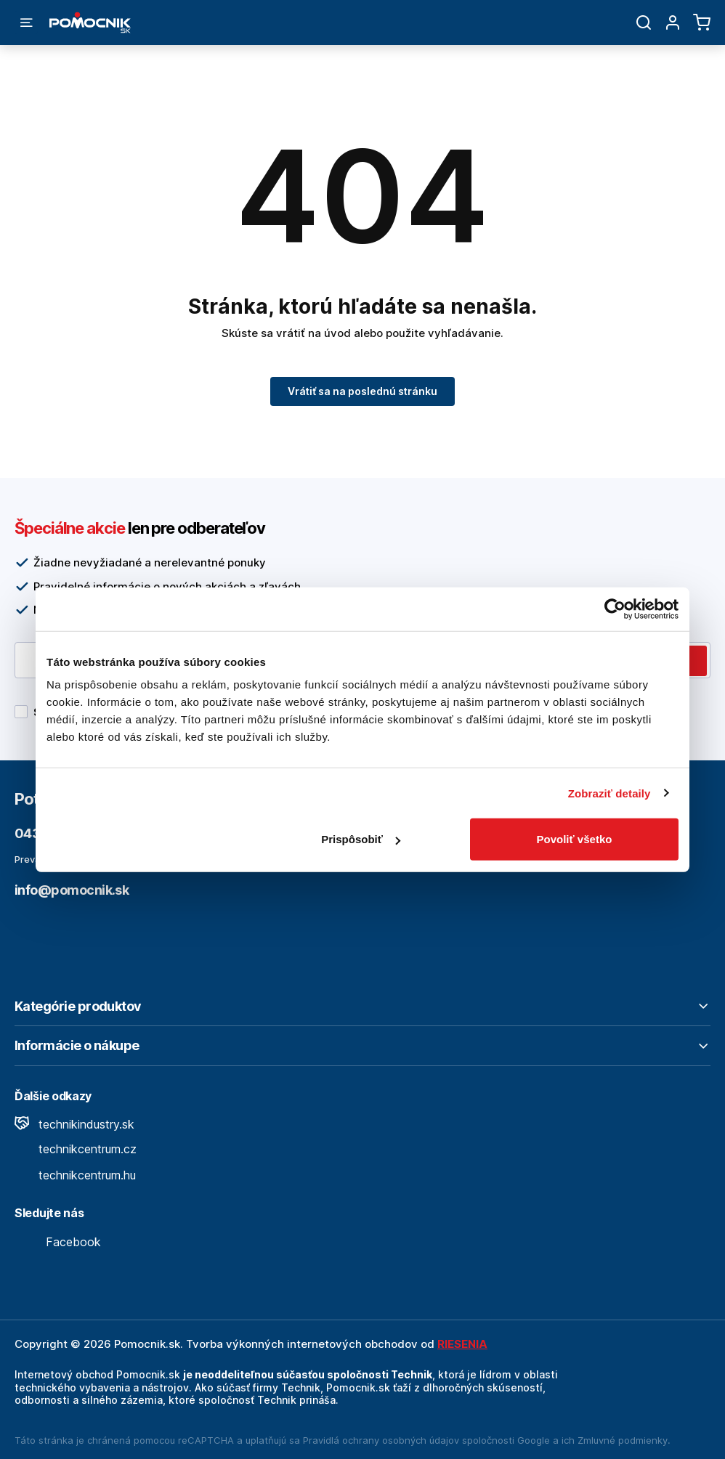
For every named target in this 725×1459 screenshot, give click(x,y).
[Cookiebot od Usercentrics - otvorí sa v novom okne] (615, 608)
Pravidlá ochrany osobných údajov (381, 1440)
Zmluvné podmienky (623, 1440)
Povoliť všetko (574, 839)
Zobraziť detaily (609, 793)
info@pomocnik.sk (72, 890)
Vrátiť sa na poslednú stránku (362, 391)
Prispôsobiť (360, 839)
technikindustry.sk (74, 1124)
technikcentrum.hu (75, 1175)
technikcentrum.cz (76, 1149)
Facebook (58, 1242)
